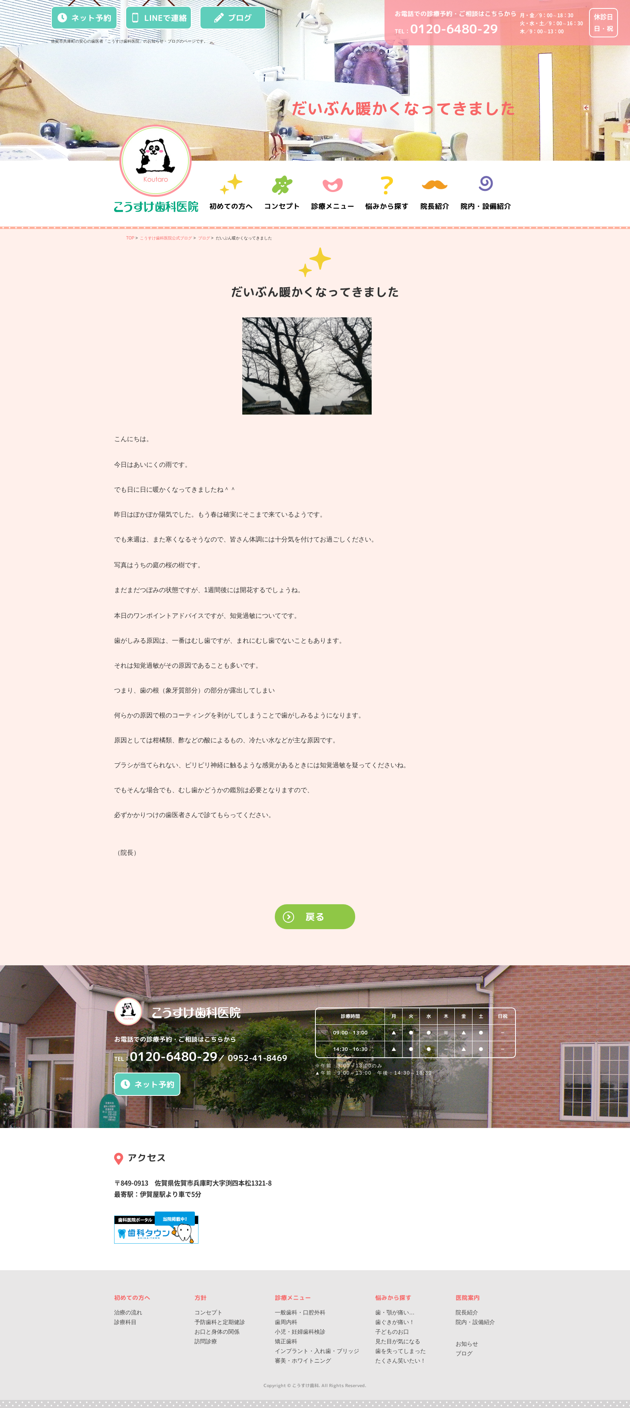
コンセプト (208, 1312)
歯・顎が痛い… (395, 1312)
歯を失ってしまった (400, 1351)
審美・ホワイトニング (303, 1360)
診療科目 (125, 1322)
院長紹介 (435, 193)
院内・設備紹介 (485, 193)
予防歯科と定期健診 (219, 1322)
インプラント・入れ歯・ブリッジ (317, 1351)
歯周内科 (286, 1322)
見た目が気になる (397, 1341)
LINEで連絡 (159, 17)
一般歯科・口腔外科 (300, 1312)
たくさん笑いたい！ (400, 1360)
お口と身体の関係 (216, 1331)
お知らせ (467, 1344)
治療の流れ (128, 1312)
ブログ (233, 17)
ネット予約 (84, 17)
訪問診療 (205, 1341)
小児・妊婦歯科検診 (300, 1331)
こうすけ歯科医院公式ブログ (166, 238)
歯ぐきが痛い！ (395, 1322)
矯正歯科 (286, 1341)
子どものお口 (392, 1331)
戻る (315, 917)
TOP (130, 238)
